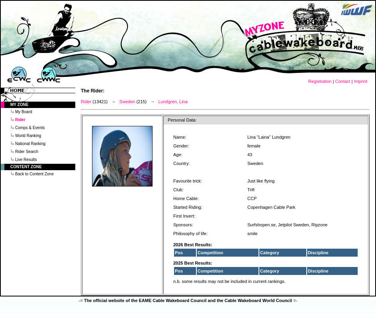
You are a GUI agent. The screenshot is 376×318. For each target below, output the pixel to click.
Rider (86, 101)
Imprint (360, 81)
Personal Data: (182, 120)
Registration (320, 81)
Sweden (127, 101)
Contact (342, 81)
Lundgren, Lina (172, 101)
